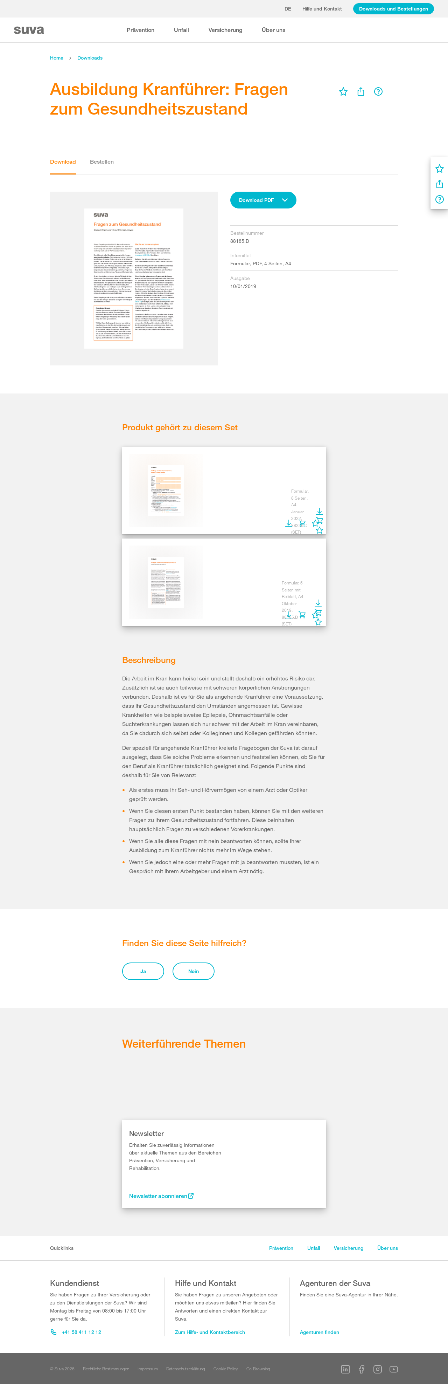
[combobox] (263, 200)
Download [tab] (63, 161)
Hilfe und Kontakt (322, 9)
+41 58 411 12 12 (76, 1332)
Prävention (140, 30)
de (288, 9)
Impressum (148, 1368)
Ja (143, 971)
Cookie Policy (226, 1368)
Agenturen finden (319, 1332)
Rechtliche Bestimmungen (106, 1368)
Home (56, 58)
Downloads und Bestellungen (393, 9)
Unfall (181, 30)
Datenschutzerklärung (185, 1368)
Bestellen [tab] (102, 161)
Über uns (273, 30)
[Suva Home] (29, 30)
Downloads (90, 58)
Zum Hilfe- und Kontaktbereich (210, 1332)
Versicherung (225, 30)
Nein (193, 971)
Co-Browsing (258, 1368)
